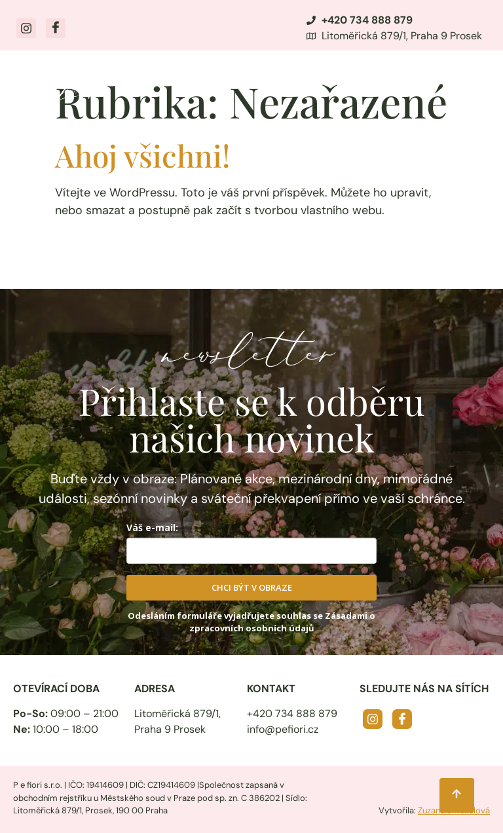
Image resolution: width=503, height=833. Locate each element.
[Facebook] (55, 28)
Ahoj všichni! (142, 155)
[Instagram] (26, 28)
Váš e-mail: (152, 527)
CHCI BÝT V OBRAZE (252, 587)
